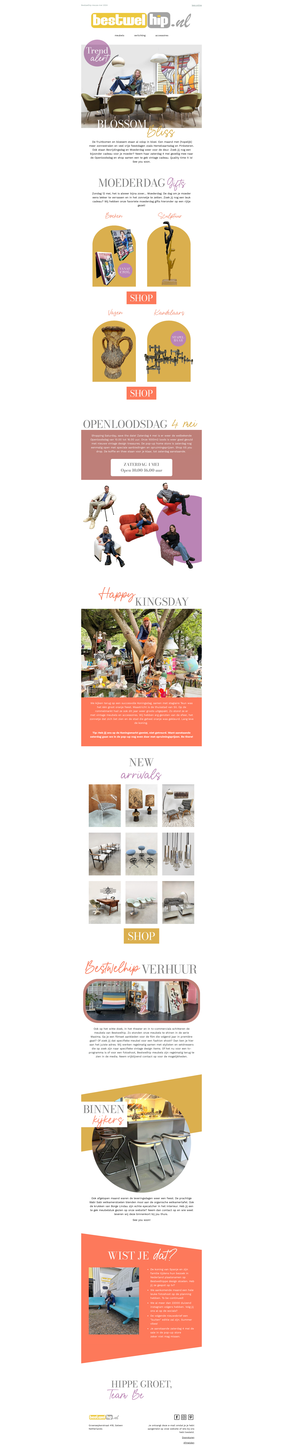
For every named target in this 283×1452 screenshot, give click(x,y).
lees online (197, 5)
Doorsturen (188, 1437)
